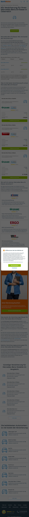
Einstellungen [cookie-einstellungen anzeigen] (14, 267)
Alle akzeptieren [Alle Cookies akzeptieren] (14, 265)
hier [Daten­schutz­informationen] (22, 262)
